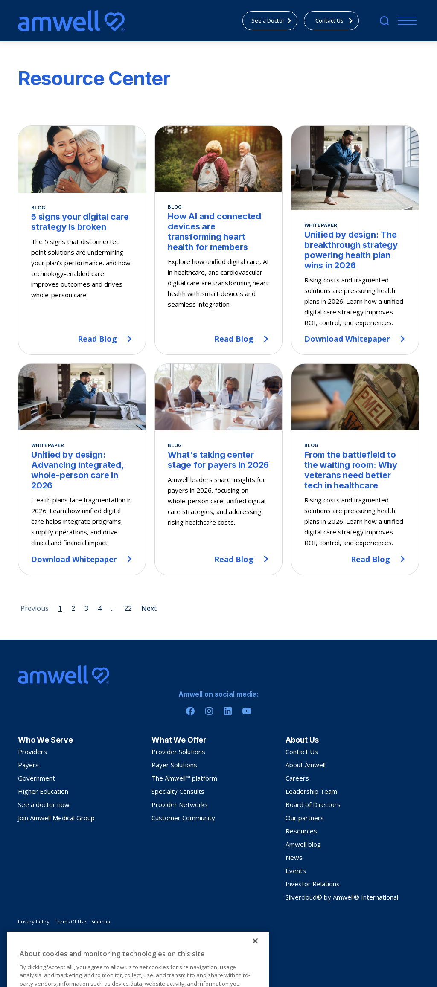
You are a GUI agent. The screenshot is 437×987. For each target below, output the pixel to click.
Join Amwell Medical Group (56, 817)
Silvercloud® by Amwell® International (342, 897)
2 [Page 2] (73, 608)
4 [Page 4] (100, 608)
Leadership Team (311, 791)
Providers (32, 751)
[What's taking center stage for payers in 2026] (218, 469)
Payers (28, 765)
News (294, 857)
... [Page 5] (113, 608)
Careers (297, 778)
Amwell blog (303, 844)
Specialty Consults (177, 791)
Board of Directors (313, 804)
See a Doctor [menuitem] (273, 20)
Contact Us (302, 751)
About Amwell (306, 765)
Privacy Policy (34, 921)
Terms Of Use (70, 921)
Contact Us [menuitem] (336, 20)
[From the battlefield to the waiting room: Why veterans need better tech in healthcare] (355, 469)
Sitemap (100, 921)
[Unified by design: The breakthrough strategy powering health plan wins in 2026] (355, 240)
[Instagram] (209, 711)
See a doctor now (44, 804)
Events (296, 870)
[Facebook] (190, 711)
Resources (301, 831)
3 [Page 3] (86, 608)
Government (36, 778)
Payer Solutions (174, 765)
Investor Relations (313, 884)
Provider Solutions (178, 751)
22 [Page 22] (128, 608)
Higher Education (43, 791)
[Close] (255, 972)
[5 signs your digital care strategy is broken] (82, 240)
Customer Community (183, 817)
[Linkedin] (227, 711)
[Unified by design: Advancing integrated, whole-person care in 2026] (82, 469)
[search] (384, 20)
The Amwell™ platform (184, 778)
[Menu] (405, 20)
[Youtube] (246, 711)
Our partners (305, 817)
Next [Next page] (149, 608)
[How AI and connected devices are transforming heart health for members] (218, 240)
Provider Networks (179, 804)
